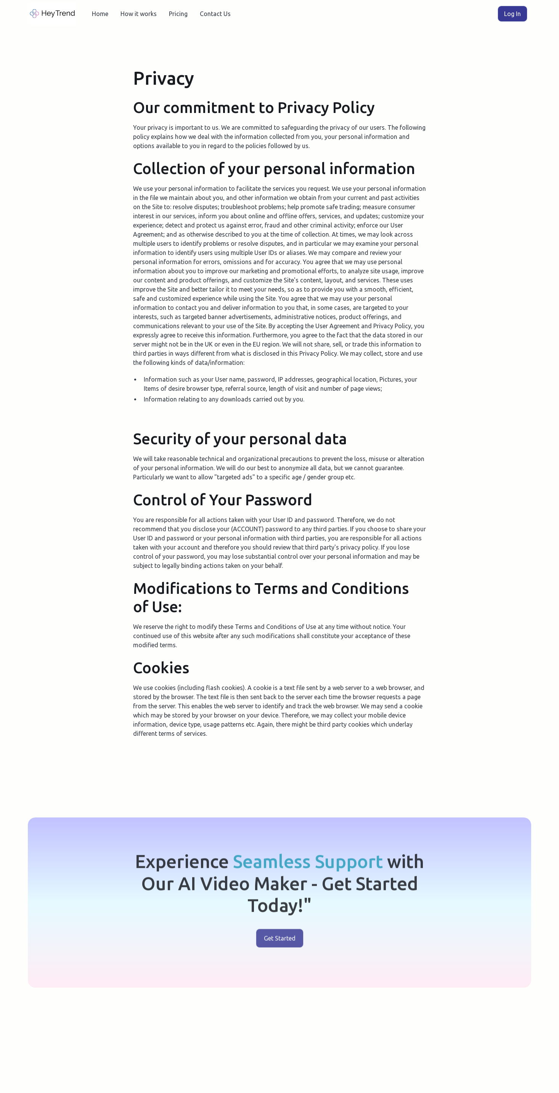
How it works (138, 13)
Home (100, 13)
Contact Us (215, 13)
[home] (52, 13)
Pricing (178, 13)
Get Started (280, 940)
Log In (512, 13)
